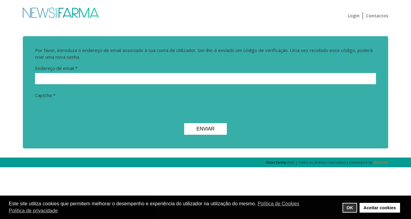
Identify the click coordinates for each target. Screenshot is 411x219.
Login (354, 16)
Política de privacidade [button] (33, 210)
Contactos (377, 16)
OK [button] (349, 207)
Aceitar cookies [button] (380, 207)
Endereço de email (56, 68)
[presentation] (81, 112)
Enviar (205, 128)
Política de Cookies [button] (278, 203)
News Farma (276, 162)
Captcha (45, 95)
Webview (380, 162)
